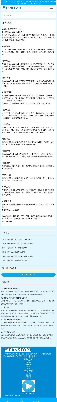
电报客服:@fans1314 (29, 274)
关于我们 (28, 373)
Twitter (28, 366)
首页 (3, 15)
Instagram (28, 364)
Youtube (28, 361)
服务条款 (9, 15)
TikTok (28, 368)
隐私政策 (28, 377)
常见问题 (28, 375)
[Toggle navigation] (51, 8)
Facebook (28, 362)
